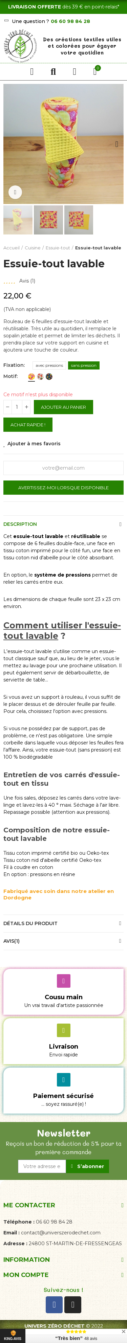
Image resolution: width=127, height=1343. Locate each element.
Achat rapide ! (27, 424)
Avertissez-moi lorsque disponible (63, 487)
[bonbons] (31, 376)
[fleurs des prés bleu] (49, 376)
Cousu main (64, 997)
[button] (10, 144)
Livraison (63, 1046)
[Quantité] (16, 407)
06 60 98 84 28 (70, 21)
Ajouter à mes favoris (34, 444)
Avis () (27, 280)
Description (20, 524)
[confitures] (40, 376)
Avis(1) (11, 941)
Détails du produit (30, 923)
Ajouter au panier (63, 407)
